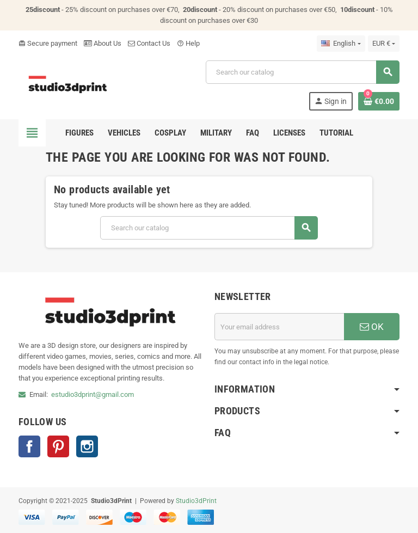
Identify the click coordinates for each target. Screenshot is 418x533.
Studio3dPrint (196, 501)
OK (372, 326)
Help (188, 43)
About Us (102, 43)
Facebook (29, 446)
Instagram (87, 446)
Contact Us (149, 43)
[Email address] (279, 326)
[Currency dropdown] (383, 43)
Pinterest (58, 446)
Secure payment (48, 43)
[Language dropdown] (341, 43)
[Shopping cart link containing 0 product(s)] (378, 101)
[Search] (302, 72)
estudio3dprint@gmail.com (92, 394)
